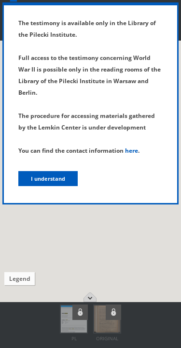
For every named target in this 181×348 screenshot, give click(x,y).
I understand (48, 178)
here (131, 150)
